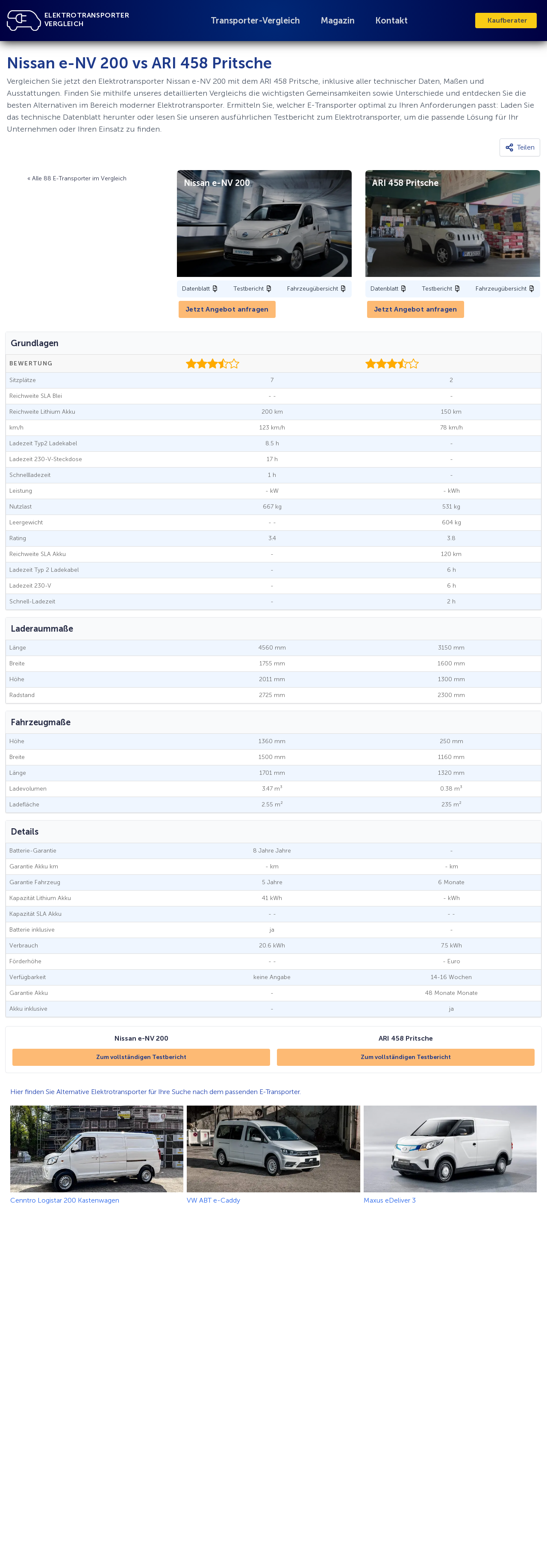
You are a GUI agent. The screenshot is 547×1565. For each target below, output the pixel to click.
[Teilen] (520, 147)
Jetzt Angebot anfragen (227, 309)
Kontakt (391, 20)
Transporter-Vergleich (255, 20)
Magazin (338, 20)
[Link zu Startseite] (24, 20)
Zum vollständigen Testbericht (141, 1057)
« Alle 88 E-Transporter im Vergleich (76, 178)
